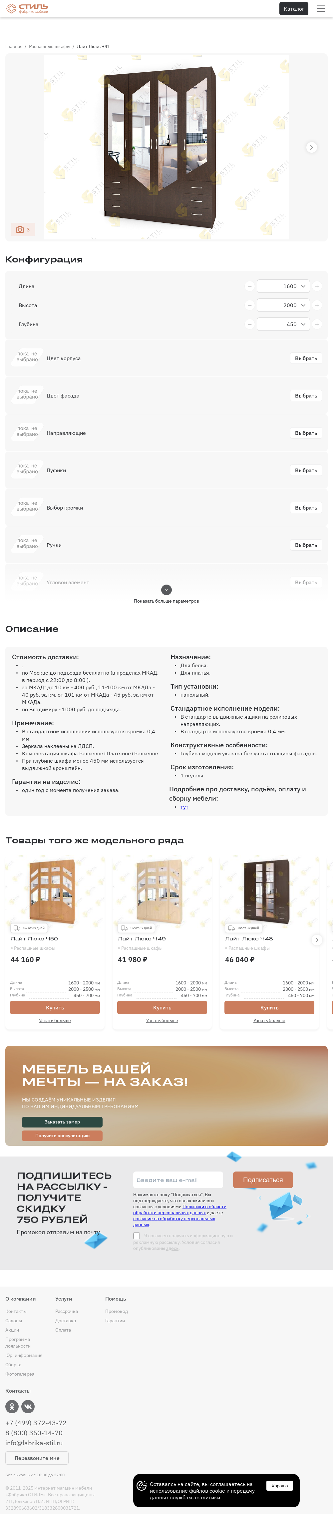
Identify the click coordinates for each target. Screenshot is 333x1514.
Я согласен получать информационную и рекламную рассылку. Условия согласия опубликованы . (183, 1224)
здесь (172, 1231)
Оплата (63, 1313)
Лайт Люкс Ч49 (162, 926)
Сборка (13, 1347)
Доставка (65, 1303)
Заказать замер (62, 1104)
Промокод (116, 1294)
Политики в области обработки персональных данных (179, 1192)
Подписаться (263, 1162)
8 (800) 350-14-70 (34, 1415)
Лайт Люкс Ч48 (269, 926)
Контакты (16, 1294)
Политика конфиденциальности (40, 1504)
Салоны (13, 1303)
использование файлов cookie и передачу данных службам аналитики (202, 1494)
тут (184, 789)
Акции (12, 1313)
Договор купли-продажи (116, 1504)
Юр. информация (23, 1338)
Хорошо (279, 1485)
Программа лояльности (18, 1325)
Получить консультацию (62, 1118)
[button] (311, 130)
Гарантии (115, 1303)
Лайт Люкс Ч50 (55, 926)
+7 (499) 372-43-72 (36, 1405)
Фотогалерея (19, 1357)
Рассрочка (66, 1294)
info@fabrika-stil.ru (34, 1425)
